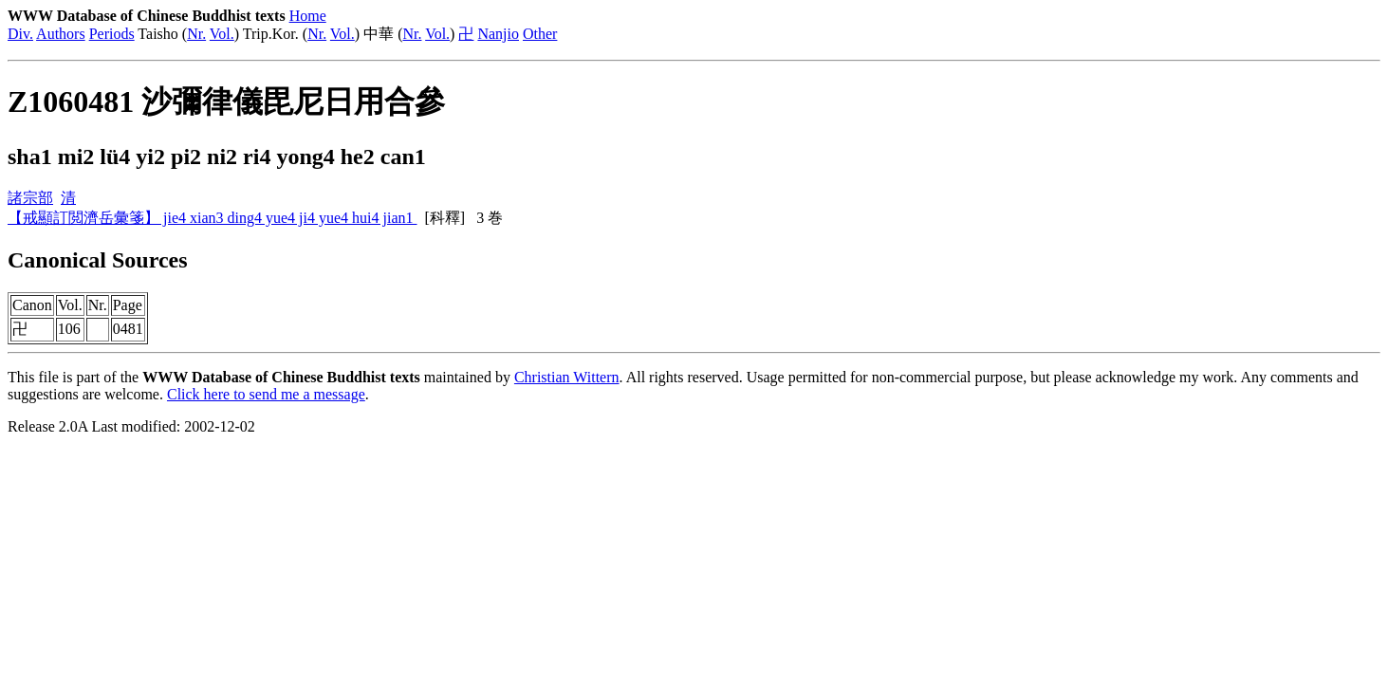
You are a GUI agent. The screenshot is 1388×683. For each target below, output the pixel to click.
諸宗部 (30, 198)
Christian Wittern (567, 377)
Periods (112, 34)
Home (307, 16)
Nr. (196, 34)
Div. (20, 34)
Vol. (222, 34)
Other (540, 34)
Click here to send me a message (266, 394)
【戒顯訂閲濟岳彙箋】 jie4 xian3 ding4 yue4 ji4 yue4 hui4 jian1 (212, 218)
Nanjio (498, 34)
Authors (60, 34)
